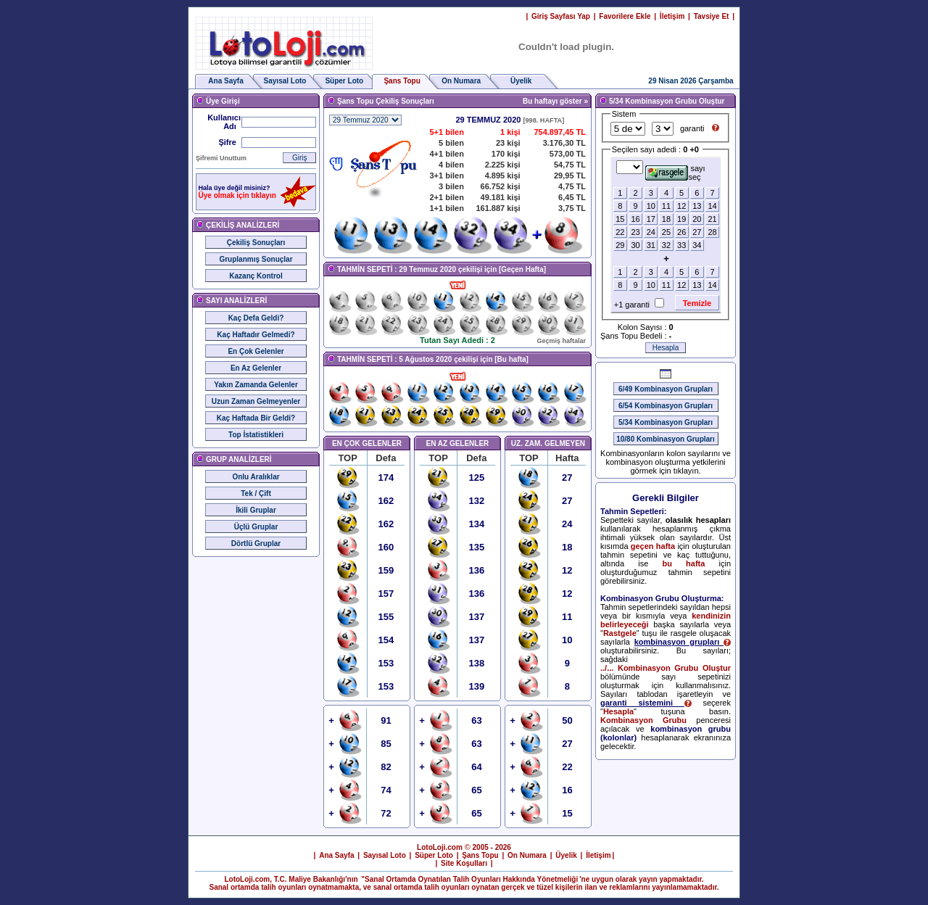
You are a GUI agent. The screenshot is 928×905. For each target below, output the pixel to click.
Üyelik (520, 81)
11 (666, 206)
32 (666, 245)
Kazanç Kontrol (255, 276)
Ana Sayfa (225, 81)
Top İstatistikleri (255, 435)
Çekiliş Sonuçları (256, 243)
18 (666, 219)
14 (712, 206)
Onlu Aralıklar (255, 477)
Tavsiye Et (711, 16)
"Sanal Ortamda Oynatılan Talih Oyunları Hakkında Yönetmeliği (469, 879)
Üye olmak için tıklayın (237, 195)
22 (620, 232)
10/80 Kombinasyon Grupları (665, 439)
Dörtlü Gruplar (256, 543)
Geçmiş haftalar (561, 340)
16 (635, 219)
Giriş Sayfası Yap (560, 16)
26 (681, 232)
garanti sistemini (646, 702)
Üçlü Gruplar (256, 527)
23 (635, 232)
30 (635, 245)
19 (681, 219)
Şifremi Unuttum (221, 158)
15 (620, 219)
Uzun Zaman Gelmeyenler (256, 401)
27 (696, 232)
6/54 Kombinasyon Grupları (665, 406)
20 (696, 219)
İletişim (672, 16)
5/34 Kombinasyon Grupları (665, 422)
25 (666, 232)
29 (620, 245)
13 (696, 206)
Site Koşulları (464, 863)
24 (651, 232)
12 (681, 206)
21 (712, 219)
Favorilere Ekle (624, 16)
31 (651, 245)
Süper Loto (344, 81)
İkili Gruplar (256, 510)
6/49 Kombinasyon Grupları (665, 389)
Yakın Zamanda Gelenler (256, 385)
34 (696, 245)
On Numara (461, 81)
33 (681, 245)
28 (712, 232)
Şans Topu (480, 855)
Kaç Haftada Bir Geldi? (256, 418)
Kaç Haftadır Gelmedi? (255, 335)
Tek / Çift (255, 493)
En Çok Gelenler (255, 351)
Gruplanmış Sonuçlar (255, 259)
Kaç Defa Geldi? (256, 318)
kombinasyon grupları (682, 641)
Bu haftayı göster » (555, 101)
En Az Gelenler (256, 368)
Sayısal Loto (285, 81)
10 (651, 206)
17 (651, 219)
